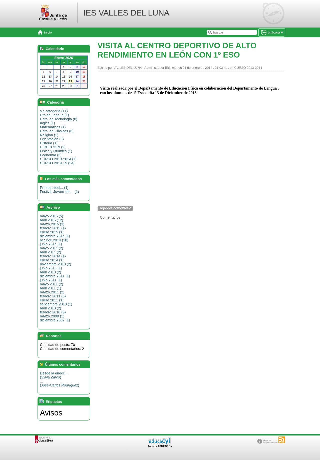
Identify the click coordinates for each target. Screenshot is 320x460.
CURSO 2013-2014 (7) (58, 159)
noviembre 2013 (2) (55, 264)
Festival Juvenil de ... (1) (59, 192)
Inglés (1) (47, 123)
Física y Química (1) (56, 151)
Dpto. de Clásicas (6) (57, 131)
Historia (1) (49, 143)
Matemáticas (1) (53, 127)
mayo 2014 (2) (51, 248)
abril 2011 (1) (50, 288)
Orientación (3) (52, 139)
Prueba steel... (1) (54, 188)
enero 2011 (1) (52, 300)
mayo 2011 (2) (51, 284)
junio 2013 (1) (51, 268)
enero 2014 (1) (52, 260)
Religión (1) (49, 135)
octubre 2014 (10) (54, 240)
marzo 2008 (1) (52, 316)
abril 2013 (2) (50, 272)
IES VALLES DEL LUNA (126, 12)
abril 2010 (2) (50, 308)
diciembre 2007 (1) (55, 320)
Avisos (51, 412)
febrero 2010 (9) (53, 312)
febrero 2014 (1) (53, 256)
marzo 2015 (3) (52, 224)
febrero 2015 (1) (53, 228)
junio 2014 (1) (51, 244)
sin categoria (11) (54, 111)
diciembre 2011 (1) (55, 276)
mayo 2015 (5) (51, 216)
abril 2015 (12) (51, 220)
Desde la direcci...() (54, 375)
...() (59, 383)
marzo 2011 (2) (52, 292)
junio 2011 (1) (51, 280)
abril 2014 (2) (50, 252)
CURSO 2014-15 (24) (57, 163)
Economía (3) (51, 155)
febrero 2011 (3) (53, 296)
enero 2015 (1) (52, 232)
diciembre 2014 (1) (55, 236)
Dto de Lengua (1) (54, 115)
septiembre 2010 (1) (56, 304)
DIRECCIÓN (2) (53, 147)
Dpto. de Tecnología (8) (58, 119)
